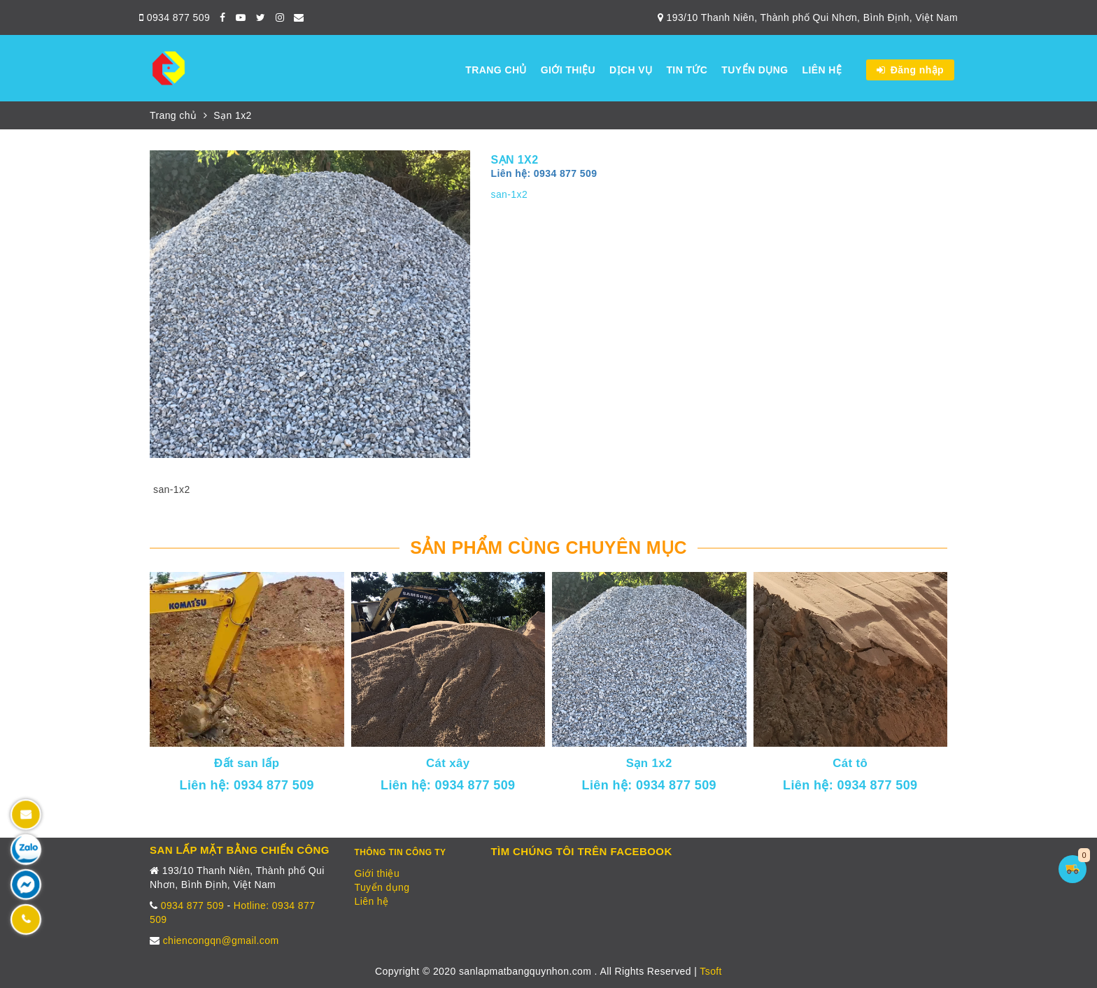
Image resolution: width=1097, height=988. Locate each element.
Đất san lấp (246, 763)
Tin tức (686, 70)
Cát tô (850, 763)
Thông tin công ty (400, 852)
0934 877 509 (174, 17)
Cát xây (448, 763)
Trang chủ (495, 70)
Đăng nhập (910, 70)
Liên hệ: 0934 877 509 (544, 173)
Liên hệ (822, 70)
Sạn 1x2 (232, 115)
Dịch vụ (630, 70)
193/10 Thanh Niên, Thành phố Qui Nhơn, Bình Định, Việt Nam (808, 17)
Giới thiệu (568, 70)
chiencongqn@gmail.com (221, 940)
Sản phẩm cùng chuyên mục (548, 547)
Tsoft (711, 971)
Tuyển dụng (754, 70)
